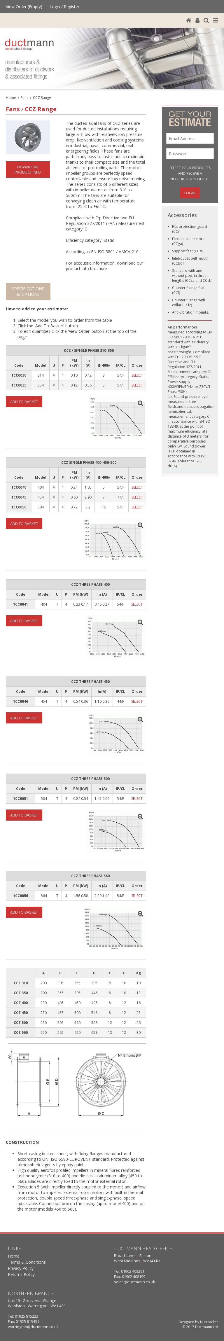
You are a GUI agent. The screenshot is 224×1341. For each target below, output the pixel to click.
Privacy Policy (21, 1268)
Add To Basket (24, 401)
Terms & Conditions (27, 1262)
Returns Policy (21, 1274)
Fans (24, 97)
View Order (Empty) (24, 6)
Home (11, 97)
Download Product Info (28, 169)
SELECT (137, 375)
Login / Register (64, 6)
